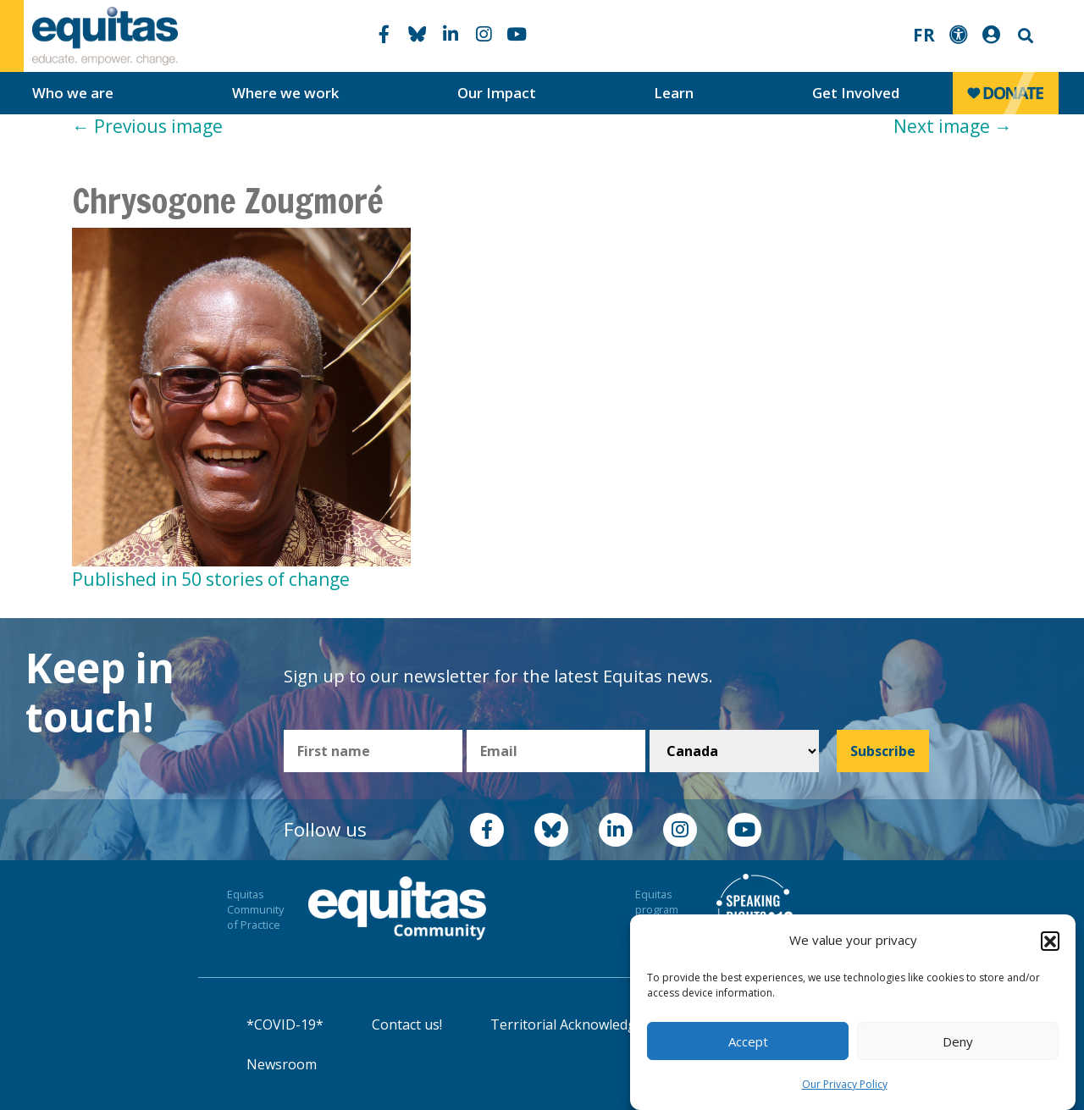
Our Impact (496, 92)
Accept (748, 1041)
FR (924, 35)
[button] (1050, 940)
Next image (952, 126)
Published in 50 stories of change (211, 579)
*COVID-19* (285, 1024)
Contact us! (407, 1024)
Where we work (285, 92)
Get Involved (855, 92)
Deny (958, 1041)
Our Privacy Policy (845, 1084)
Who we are (72, 92)
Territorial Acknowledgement (583, 1024)
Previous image (147, 126)
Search (1024, 36)
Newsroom (281, 1064)
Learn (674, 92)
